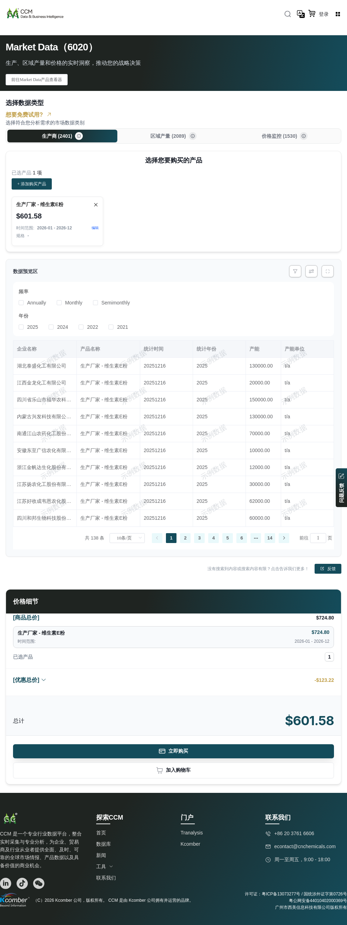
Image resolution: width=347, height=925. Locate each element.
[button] (79, 136)
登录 (324, 14)
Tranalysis (192, 832)
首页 (101, 832)
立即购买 (173, 751)
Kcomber (190, 844)
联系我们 (106, 878)
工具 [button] (104, 866)
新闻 (101, 855)
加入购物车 (173, 770)
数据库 (103, 844)
